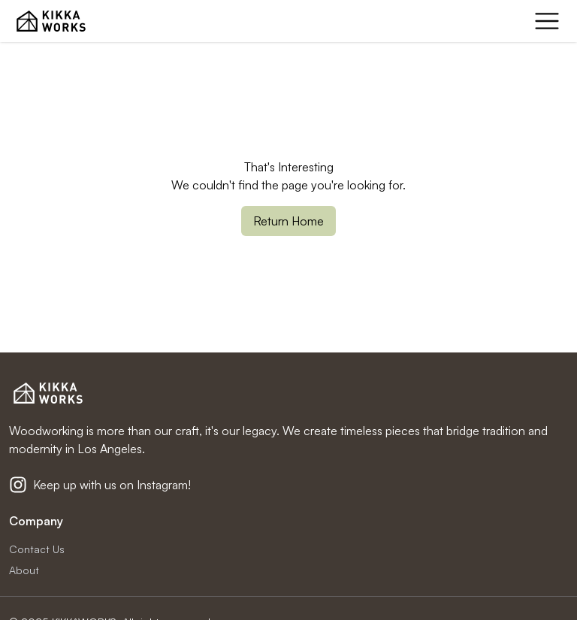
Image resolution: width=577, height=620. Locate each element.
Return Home (288, 220)
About (24, 570)
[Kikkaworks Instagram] (18, 485)
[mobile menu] (547, 21)
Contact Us (37, 549)
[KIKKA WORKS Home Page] (51, 21)
